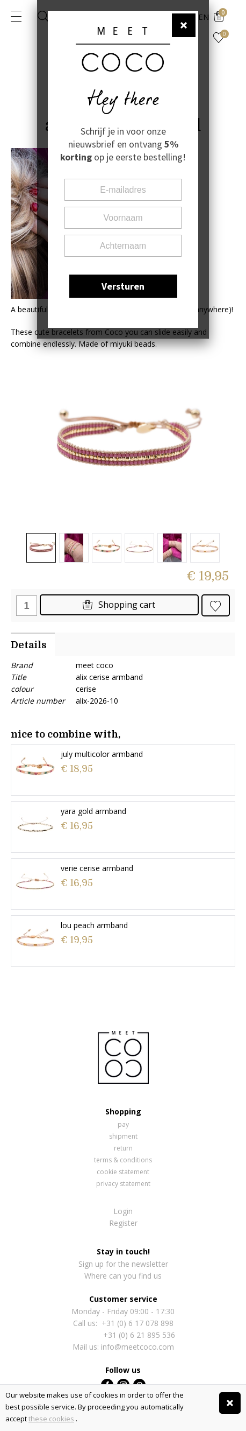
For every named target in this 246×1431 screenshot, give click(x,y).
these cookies (51, 1418)
